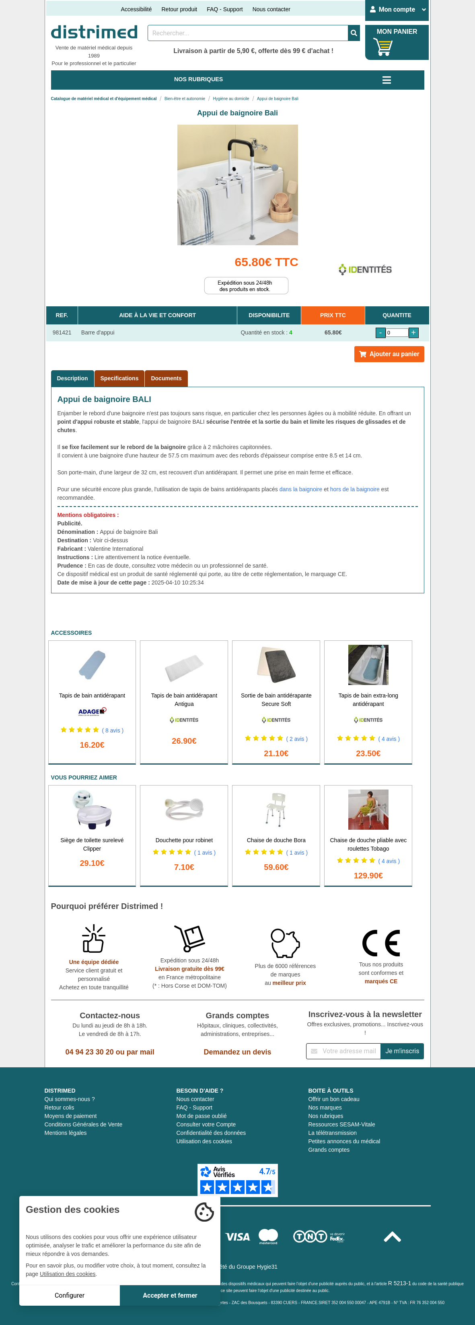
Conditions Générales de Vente (84, 1124)
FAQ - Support (225, 9)
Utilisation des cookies (204, 1141)
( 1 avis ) (205, 852)
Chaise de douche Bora (276, 840)
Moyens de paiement (71, 1116)
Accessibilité (136, 9)
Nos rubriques (325, 1116)
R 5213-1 (399, 1283)
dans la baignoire (301, 489)
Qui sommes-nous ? (70, 1099)
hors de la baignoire (355, 489)
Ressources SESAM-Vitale (341, 1124)
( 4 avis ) (389, 739)
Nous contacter (271, 9)
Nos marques (324, 1107)
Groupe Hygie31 (257, 1266)
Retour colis (59, 1107)
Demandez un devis (237, 1052)
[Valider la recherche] (354, 33)
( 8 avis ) (113, 730)
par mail (140, 1052)
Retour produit (179, 9)
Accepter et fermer (170, 1295)
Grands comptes (329, 1150)
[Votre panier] (383, 47)
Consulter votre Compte (206, 1124)
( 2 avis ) (297, 739)
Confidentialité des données (211, 1133)
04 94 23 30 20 (90, 1052)
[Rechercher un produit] (248, 33)
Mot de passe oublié (201, 1116)
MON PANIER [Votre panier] (397, 31)
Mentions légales (66, 1133)
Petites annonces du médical (344, 1141)
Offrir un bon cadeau (333, 1099)
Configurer (69, 1295)
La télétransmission (332, 1133)
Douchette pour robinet (184, 840)
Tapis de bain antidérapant (92, 695)
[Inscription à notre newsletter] (343, 1051)
